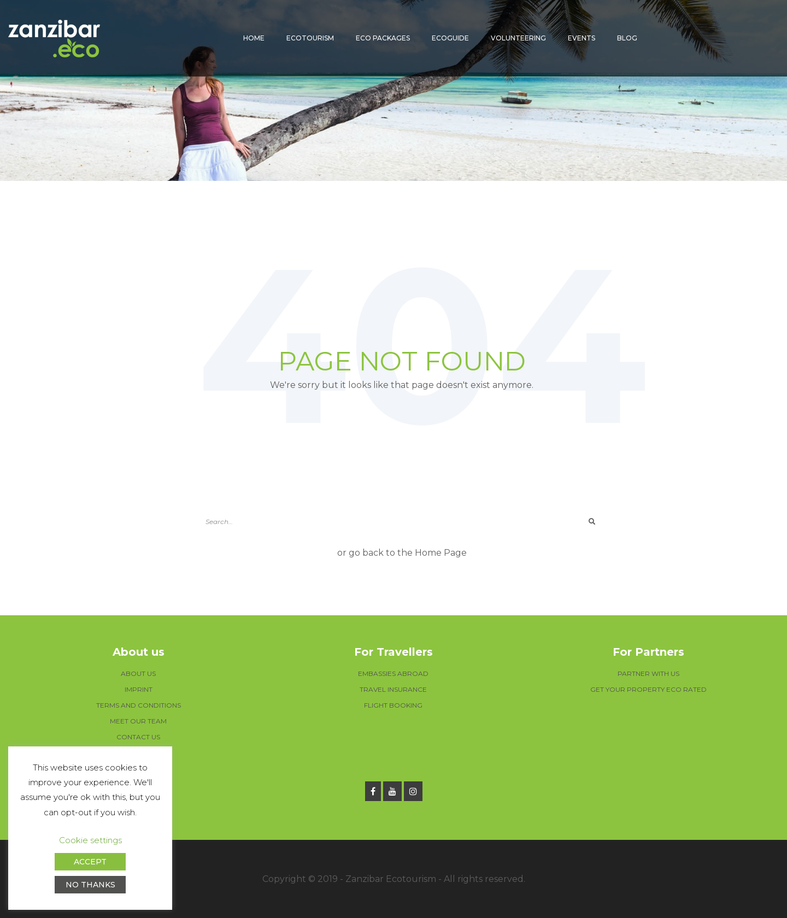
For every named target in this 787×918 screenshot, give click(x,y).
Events (581, 38)
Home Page (441, 553)
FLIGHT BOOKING (393, 705)
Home (254, 38)
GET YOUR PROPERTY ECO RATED (648, 689)
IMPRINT (138, 689)
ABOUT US (138, 673)
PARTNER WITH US (648, 673)
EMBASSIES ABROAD (393, 673)
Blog (627, 38)
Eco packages (383, 38)
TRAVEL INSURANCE (393, 689)
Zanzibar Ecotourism (390, 879)
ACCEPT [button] (90, 862)
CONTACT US (138, 737)
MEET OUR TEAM (138, 721)
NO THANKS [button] (90, 885)
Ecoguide (450, 38)
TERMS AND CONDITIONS (138, 705)
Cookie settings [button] (90, 840)
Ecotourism (310, 38)
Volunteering (518, 38)
